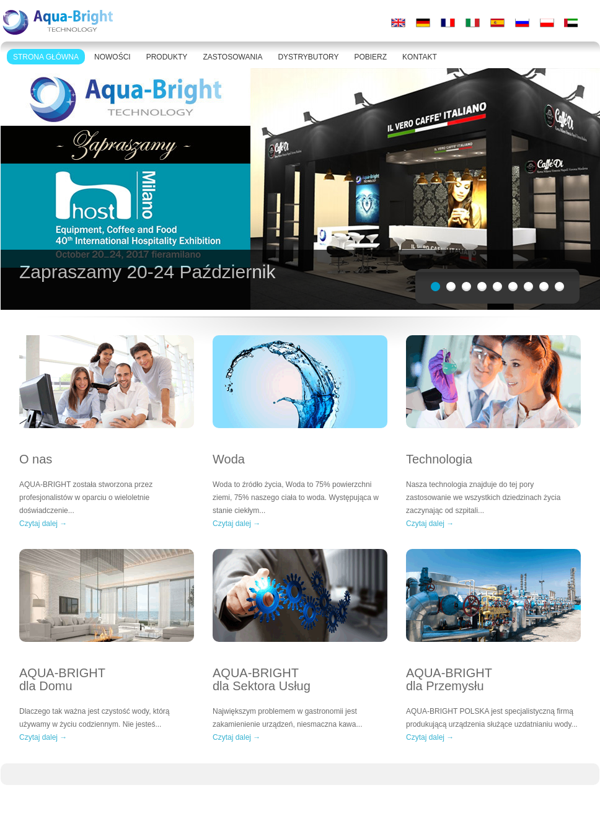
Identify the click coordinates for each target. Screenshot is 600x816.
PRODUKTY (167, 57)
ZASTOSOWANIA (232, 57)
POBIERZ (370, 57)
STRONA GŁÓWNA (46, 57)
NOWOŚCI (112, 57)
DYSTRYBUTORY (308, 57)
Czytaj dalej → (43, 523)
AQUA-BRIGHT (106, 680)
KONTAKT (419, 57)
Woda (229, 459)
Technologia (439, 459)
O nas (35, 459)
